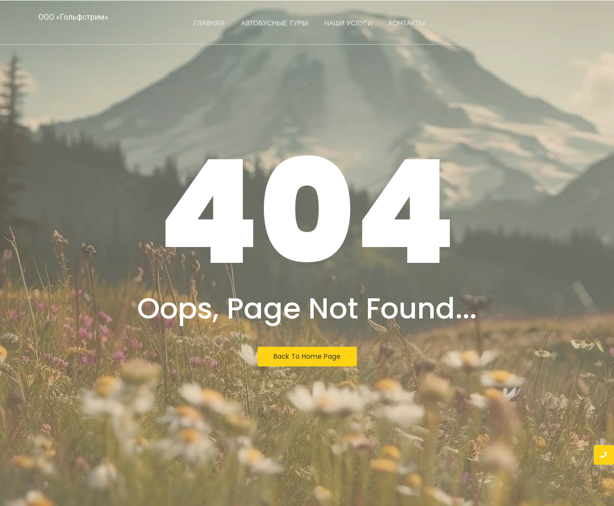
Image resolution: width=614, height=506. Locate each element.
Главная (209, 23)
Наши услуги (348, 23)
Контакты (407, 23)
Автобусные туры (274, 23)
